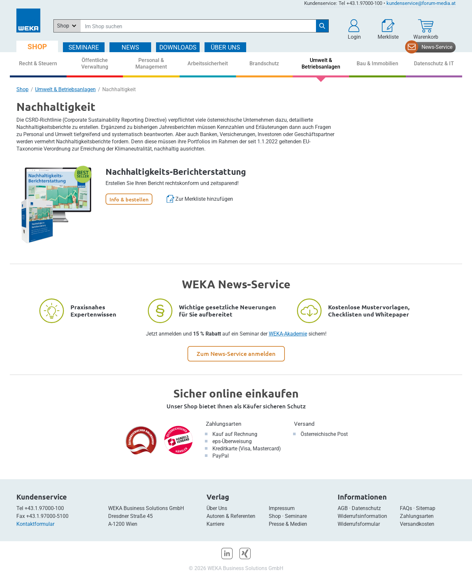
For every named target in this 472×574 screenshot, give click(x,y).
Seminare (296, 516)
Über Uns (216, 508)
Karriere (215, 524)
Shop (22, 89)
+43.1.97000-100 (44, 508)
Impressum (282, 508)
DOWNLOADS (177, 47)
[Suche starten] (322, 26)
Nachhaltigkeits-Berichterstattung (176, 171)
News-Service (437, 47)
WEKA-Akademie (288, 334)
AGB (343, 508)
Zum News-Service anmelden (236, 353)
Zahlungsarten (223, 423)
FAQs (406, 508)
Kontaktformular (35, 524)
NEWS (130, 47)
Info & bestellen (128, 199)
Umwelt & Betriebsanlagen (65, 89)
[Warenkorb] (425, 29)
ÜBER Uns (225, 47)
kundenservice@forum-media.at (421, 3)
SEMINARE (84, 47)
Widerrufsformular (359, 524)
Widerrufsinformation (362, 516)
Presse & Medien (288, 524)
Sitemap (425, 508)
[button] (354, 29)
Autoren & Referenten (230, 516)
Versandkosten (417, 524)
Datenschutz (366, 508)
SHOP (37, 47)
